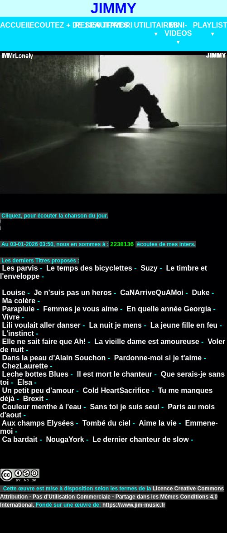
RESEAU (90, 25)
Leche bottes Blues (35, 374)
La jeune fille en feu (183, 325)
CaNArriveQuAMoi (152, 292)
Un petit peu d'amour (38, 390)
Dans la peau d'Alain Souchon (54, 358)
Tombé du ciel (106, 423)
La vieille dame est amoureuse (146, 341)
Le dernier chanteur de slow (140, 439)
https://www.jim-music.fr (133, 505)
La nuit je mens (115, 325)
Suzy (148, 268)
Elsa (24, 382)
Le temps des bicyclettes (89, 268)
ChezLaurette (25, 366)
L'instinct (18, 333)
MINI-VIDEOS (178, 29)
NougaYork (65, 439)
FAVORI (119, 25)
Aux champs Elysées (38, 423)
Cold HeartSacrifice (116, 390)
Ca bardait (19, 439)
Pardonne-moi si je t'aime (158, 358)
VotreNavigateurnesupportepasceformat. (113, 224)
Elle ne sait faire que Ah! (44, 341)
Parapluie (18, 309)
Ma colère (18, 301)
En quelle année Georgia (168, 309)
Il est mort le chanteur (114, 374)
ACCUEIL (16, 25)
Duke (200, 292)
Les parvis (20, 268)
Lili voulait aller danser (41, 325)
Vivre (10, 317)
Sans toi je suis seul (124, 407)
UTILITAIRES (156, 25)
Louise (13, 292)
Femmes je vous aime (80, 309)
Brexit (33, 398)
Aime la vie (158, 423)
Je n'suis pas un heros (73, 292)
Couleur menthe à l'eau (41, 407)
